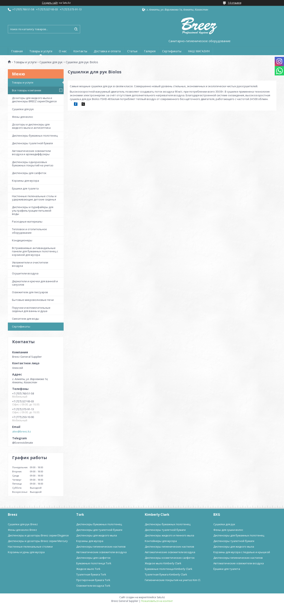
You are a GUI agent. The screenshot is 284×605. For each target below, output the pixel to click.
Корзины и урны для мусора (26, 552)
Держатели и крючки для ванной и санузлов (35, 282)
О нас (63, 51)
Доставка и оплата (107, 51)
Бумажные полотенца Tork (93, 563)
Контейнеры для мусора (161, 541)
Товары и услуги (40, 51)
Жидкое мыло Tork (88, 569)
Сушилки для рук (51, 62)
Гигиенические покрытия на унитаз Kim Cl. (173, 580)
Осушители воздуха (25, 273)
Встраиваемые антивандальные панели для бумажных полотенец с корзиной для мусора (35, 251)
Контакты (80, 51)
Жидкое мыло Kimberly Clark (163, 563)
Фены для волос (22, 117)
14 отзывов (234, 3)
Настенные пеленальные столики (30, 546)
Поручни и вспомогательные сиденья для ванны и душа (31, 309)
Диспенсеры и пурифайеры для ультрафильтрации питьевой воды (32, 210)
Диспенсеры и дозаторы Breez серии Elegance (38, 535)
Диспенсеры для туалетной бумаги (99, 530)
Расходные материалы (27, 221)
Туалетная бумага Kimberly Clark (166, 574)
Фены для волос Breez (22, 530)
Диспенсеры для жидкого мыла (96, 535)
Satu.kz (161, 597)
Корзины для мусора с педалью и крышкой (241, 552)
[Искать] (76, 29)
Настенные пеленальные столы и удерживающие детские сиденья (34, 197)
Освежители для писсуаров (30, 292)
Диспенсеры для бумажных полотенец (238, 535)
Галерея (150, 51)
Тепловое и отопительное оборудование (29, 230)
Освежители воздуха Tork (93, 585)
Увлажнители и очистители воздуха (30, 264)
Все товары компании (26, 90)
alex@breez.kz (21, 431)
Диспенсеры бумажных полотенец (35, 135)
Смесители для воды (25, 318)
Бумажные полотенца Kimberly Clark (168, 569)
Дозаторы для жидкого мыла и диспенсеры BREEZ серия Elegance (34, 99)
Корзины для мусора (25, 180)
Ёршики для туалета (25, 188)
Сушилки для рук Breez (23, 524)
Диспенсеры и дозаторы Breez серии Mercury (38, 541)
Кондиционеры (22, 240)
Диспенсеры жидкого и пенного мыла (169, 535)
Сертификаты (171, 51)
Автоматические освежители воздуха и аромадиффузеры (31, 152)
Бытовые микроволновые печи (33, 300)
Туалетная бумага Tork (91, 574)
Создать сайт (50, 2)
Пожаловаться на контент (157, 601)
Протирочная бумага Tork (93, 580)
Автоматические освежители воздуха (101, 552)
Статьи (132, 51)
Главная (17, 51)
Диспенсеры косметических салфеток (170, 558)
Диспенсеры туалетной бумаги (32, 143)
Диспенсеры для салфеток (29, 173)
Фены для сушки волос (228, 530)
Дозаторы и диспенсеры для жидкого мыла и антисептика (31, 126)
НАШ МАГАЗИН (199, 51)
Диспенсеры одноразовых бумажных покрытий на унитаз (32, 163)
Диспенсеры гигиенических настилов (101, 546)
